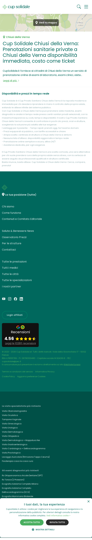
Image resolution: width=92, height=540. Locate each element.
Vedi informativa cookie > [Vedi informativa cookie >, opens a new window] (58, 515)
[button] (86, 7)
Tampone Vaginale (11, 419)
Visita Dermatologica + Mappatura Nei (21, 440)
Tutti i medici (10, 268)
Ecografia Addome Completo (16, 488)
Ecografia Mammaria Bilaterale (17, 496)
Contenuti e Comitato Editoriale (22, 219)
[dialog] (46, 517)
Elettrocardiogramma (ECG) (16, 492)
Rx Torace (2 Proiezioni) (13, 479)
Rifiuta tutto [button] (57, 522)
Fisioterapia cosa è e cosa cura (17, 461)
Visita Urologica (10, 427)
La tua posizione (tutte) (20, 194)
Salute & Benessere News (18, 231)
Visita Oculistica (10, 415)
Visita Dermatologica (12, 431)
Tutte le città (10, 274)
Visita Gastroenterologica (14, 444)
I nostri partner (11, 286)
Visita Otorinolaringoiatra (14, 411)
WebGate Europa (72, 364)
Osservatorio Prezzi (14, 237)
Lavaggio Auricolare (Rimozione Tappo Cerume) (26, 457)
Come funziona (11, 213)
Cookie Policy (8, 376)
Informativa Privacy (45, 371)
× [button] (88, 501)
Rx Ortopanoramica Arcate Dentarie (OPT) (22, 475)
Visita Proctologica (11, 452)
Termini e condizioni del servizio (17, 371)
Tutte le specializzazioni (17, 280)
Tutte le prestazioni (14, 261)
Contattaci (9, 250)
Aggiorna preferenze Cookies (31, 376)
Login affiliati (15, 315)
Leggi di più (11, 80)
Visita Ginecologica (11, 423)
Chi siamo (8, 206)
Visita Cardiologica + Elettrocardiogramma (23, 448)
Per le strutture (11, 243)
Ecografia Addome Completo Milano (20, 483)
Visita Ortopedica (10, 436)
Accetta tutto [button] (32, 522)
